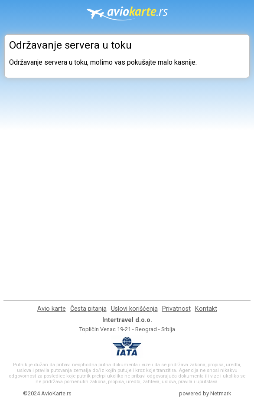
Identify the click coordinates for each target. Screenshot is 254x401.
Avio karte (51, 308)
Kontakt (206, 308)
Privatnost (176, 308)
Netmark (220, 393)
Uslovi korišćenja (134, 308)
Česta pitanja (88, 308)
